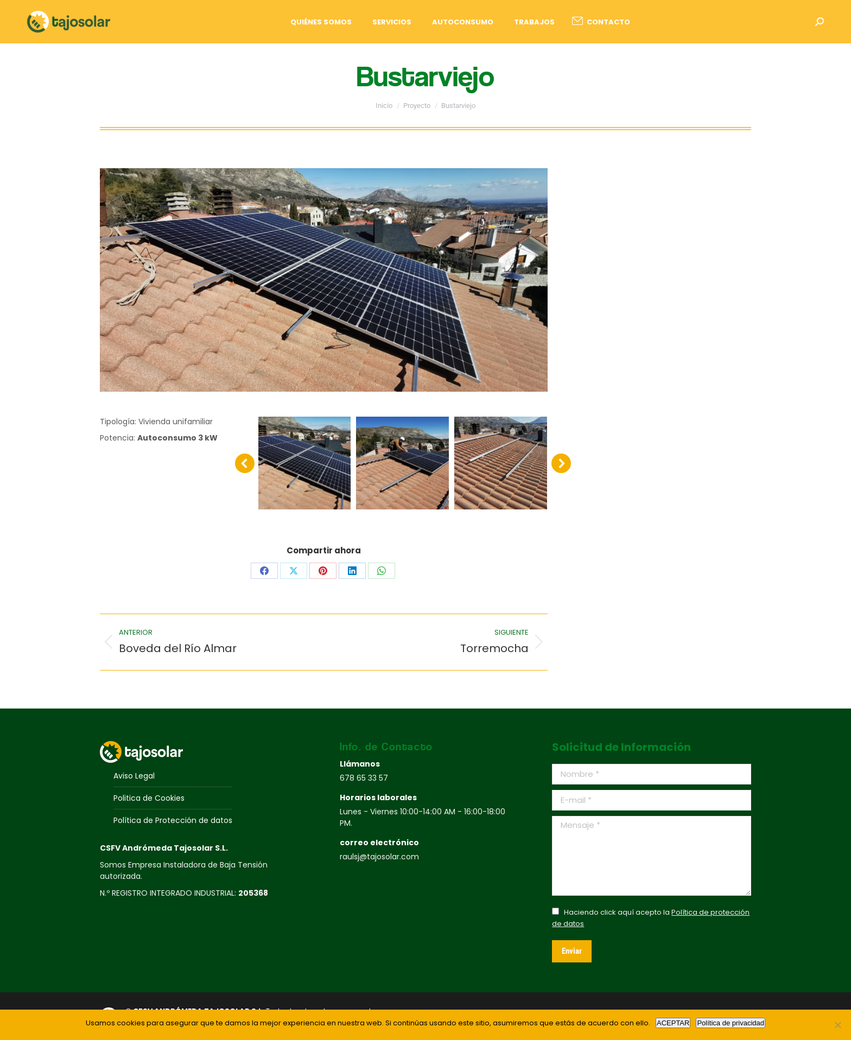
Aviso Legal (134, 775)
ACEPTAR (673, 1023)
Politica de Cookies (149, 798)
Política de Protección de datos (172, 820)
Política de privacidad (730, 1023)
